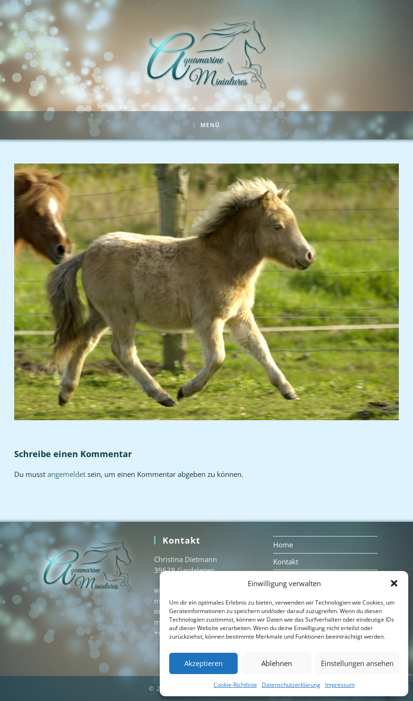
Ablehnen (276, 663)
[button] (394, 583)
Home (283, 544)
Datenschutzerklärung (291, 685)
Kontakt (285, 561)
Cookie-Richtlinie (235, 685)
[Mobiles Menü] (206, 125)
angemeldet (66, 474)
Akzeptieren (203, 663)
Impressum (340, 685)
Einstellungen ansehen (357, 663)
